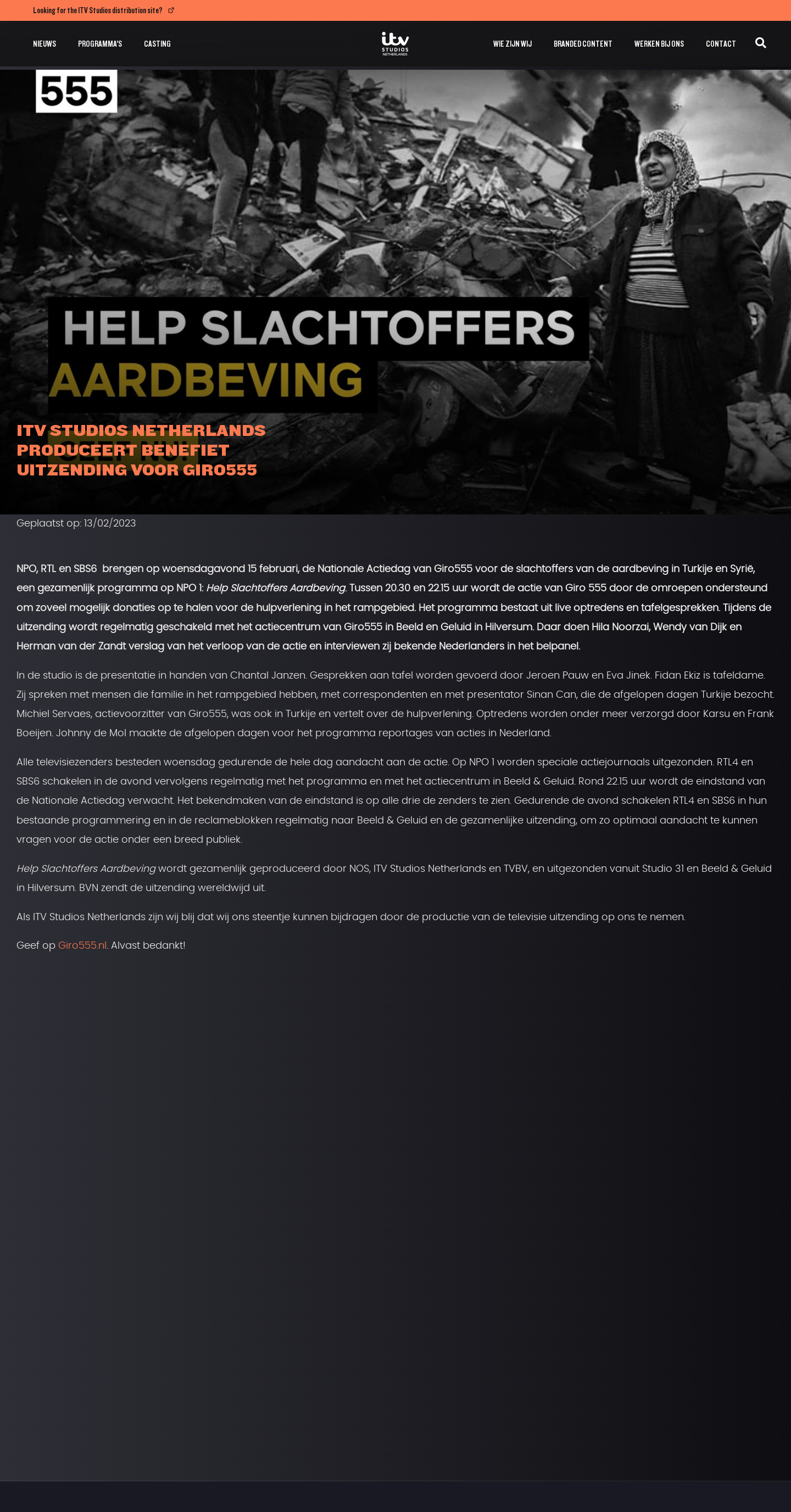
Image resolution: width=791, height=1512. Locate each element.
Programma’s (100, 43)
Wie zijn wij (512, 43)
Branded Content (583, 43)
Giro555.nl (82, 946)
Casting (157, 43)
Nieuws (44, 43)
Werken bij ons (659, 43)
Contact (721, 43)
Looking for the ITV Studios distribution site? (98, 10)
